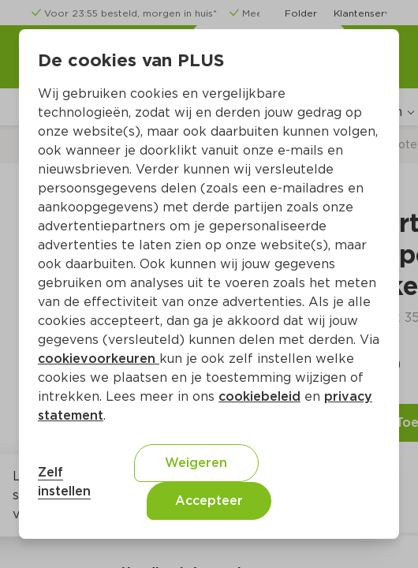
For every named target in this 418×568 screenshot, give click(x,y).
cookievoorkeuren (98, 358)
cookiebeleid (259, 396)
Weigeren (196, 462)
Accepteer (209, 500)
